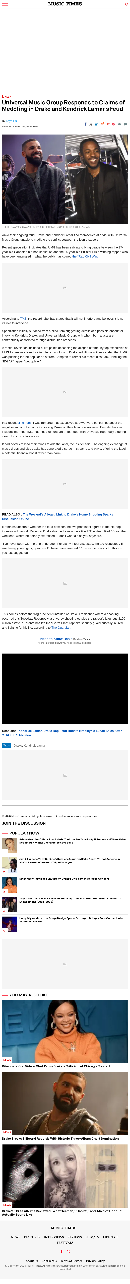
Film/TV (92, 1237)
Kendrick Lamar (34, 745)
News (6, 96)
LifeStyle (111, 1237)
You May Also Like (28, 995)
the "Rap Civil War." (85, 256)
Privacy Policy (95, 1261)
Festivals (65, 1242)
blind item (24, 422)
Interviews (54, 1237)
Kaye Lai (11, 121)
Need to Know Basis (56, 639)
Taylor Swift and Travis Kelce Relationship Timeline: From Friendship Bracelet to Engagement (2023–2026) (70, 900)
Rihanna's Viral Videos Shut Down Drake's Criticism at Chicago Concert (64, 878)
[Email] (119, 124)
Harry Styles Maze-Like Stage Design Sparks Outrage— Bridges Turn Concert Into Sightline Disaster (71, 919)
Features (32, 1237)
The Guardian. (61, 627)
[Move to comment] (125, 124)
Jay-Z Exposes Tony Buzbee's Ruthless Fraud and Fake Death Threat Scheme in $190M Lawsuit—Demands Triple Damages (69, 860)
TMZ (23, 318)
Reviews (75, 1237)
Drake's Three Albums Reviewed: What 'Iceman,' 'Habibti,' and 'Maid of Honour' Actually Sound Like (62, 1213)
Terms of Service (71, 1261)
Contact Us (49, 1261)
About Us (32, 1261)
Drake (18, 745)
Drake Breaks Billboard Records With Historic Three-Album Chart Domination (60, 1138)
